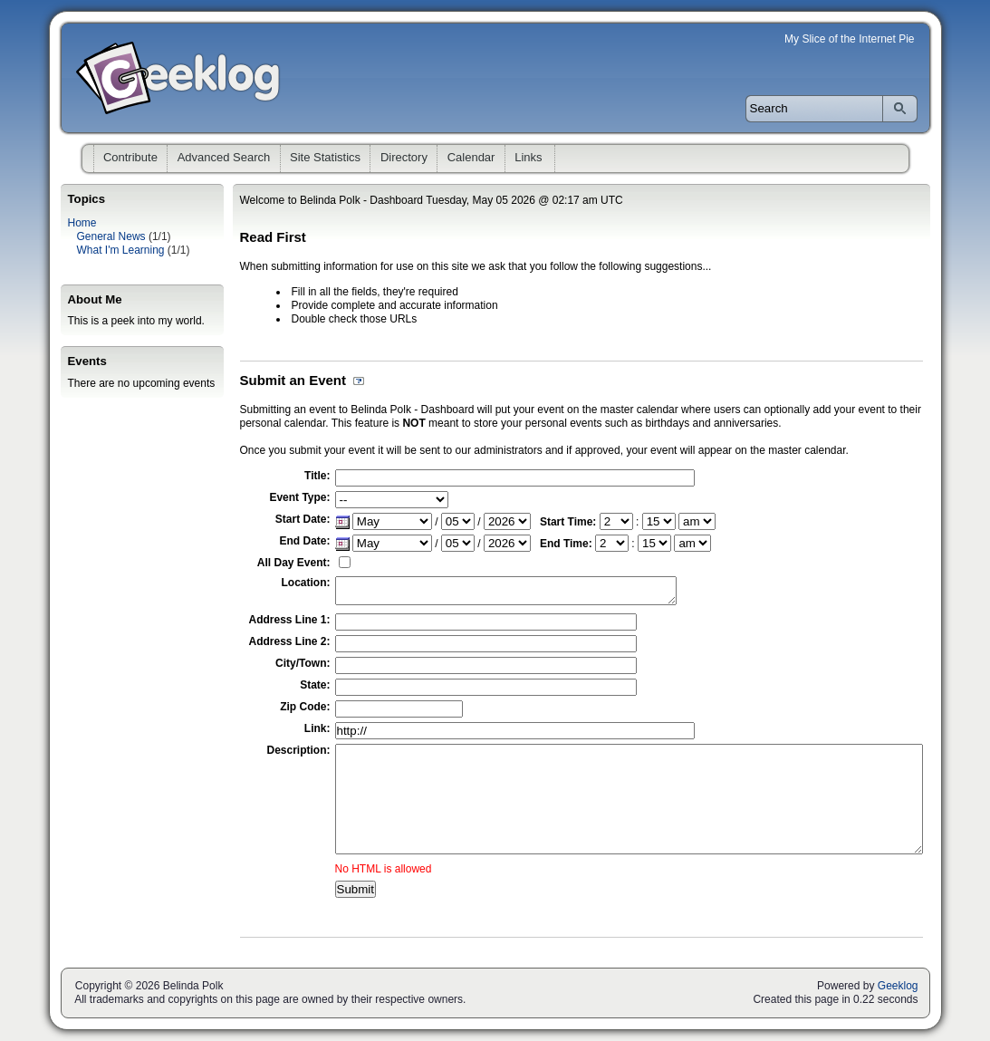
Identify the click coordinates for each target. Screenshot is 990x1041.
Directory (404, 157)
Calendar (471, 157)
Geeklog (898, 985)
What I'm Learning (121, 250)
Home (82, 223)
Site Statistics (325, 157)
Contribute (130, 157)
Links (528, 157)
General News (111, 236)
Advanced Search (224, 157)
